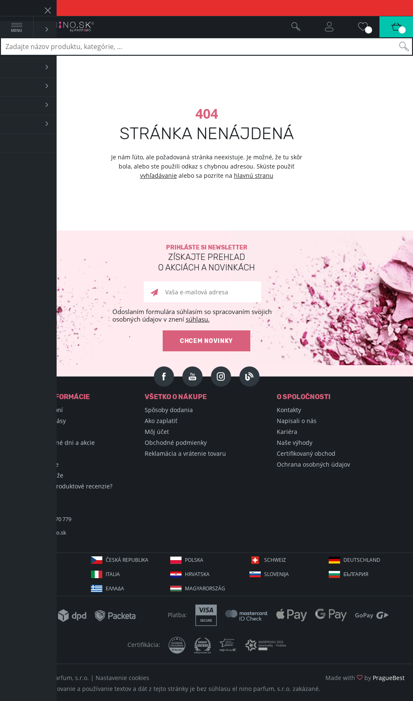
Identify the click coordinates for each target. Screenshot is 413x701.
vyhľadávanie (158, 175)
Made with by (365, 678)
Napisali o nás (297, 421)
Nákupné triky (32, 432)
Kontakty (289, 410)
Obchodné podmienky (176, 443)
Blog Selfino (29, 453)
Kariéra (287, 432)
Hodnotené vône (36, 464)
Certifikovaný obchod (306, 453)
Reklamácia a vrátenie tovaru (185, 453)
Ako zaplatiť (161, 421)
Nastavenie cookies (122, 678)
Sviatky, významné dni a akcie (54, 443)
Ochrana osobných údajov (313, 464)
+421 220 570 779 (50, 519)
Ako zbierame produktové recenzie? (62, 486)
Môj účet (157, 432)
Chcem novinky (206, 341)
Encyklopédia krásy (39, 421)
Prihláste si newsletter (206, 258)
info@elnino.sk (47, 532)
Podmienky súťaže (38, 475)
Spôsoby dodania (169, 410)
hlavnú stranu (253, 175)
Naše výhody (294, 443)
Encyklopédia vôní (38, 410)
